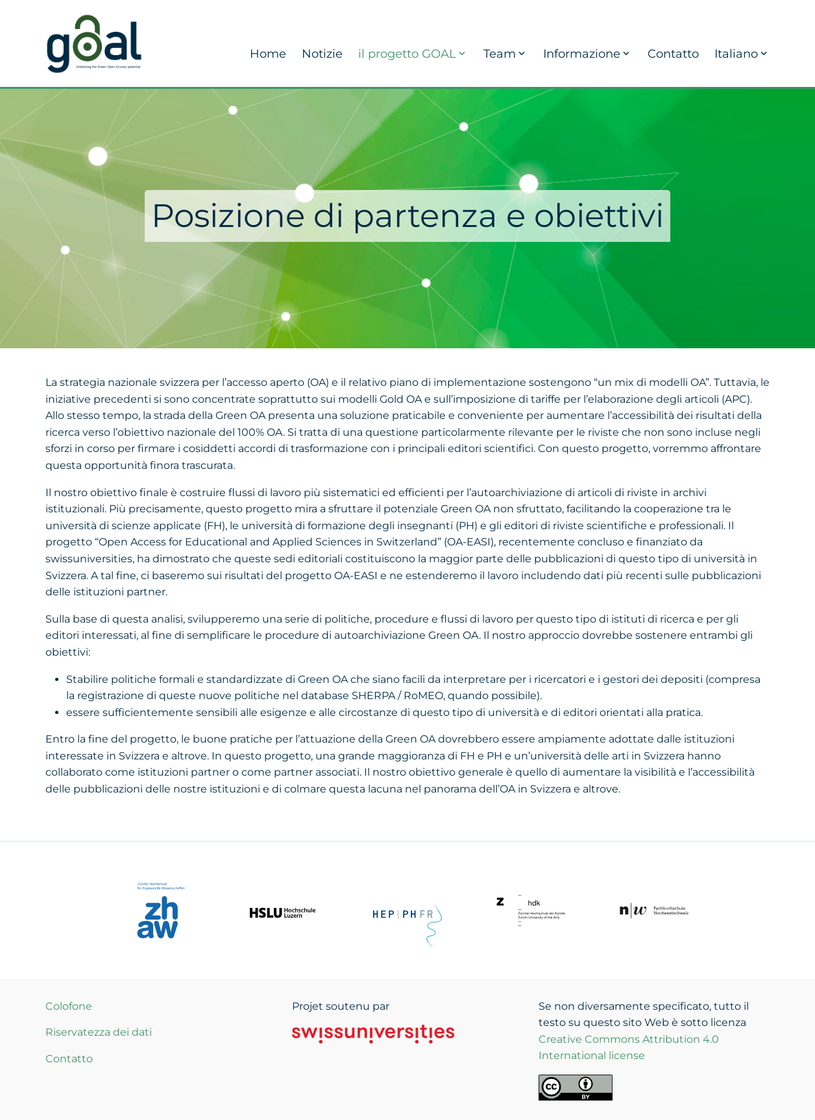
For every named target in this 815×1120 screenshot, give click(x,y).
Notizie (322, 54)
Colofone (68, 1006)
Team (505, 54)
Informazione (587, 54)
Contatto (673, 54)
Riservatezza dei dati (98, 1032)
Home (268, 54)
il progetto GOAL (413, 54)
